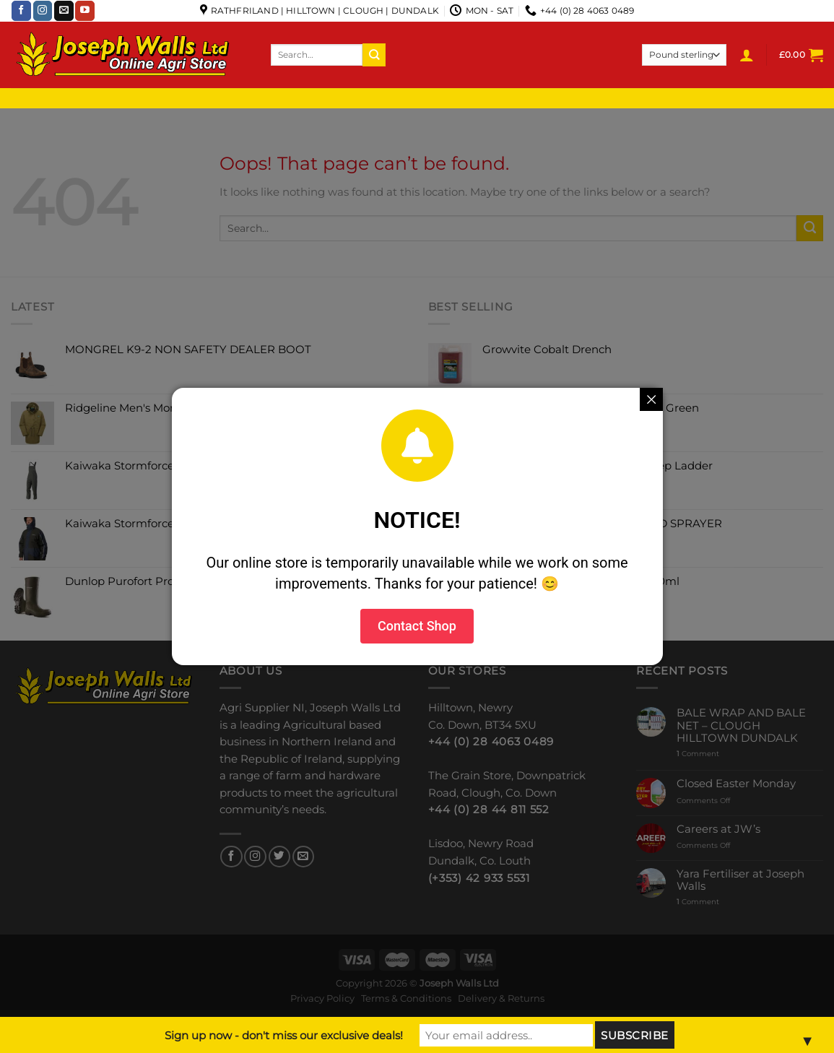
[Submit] (374, 54)
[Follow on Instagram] (43, 11)
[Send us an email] (64, 11)
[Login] (746, 55)
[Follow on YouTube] (85, 11)
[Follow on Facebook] (21, 11)
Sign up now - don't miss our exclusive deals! (284, 1035)
